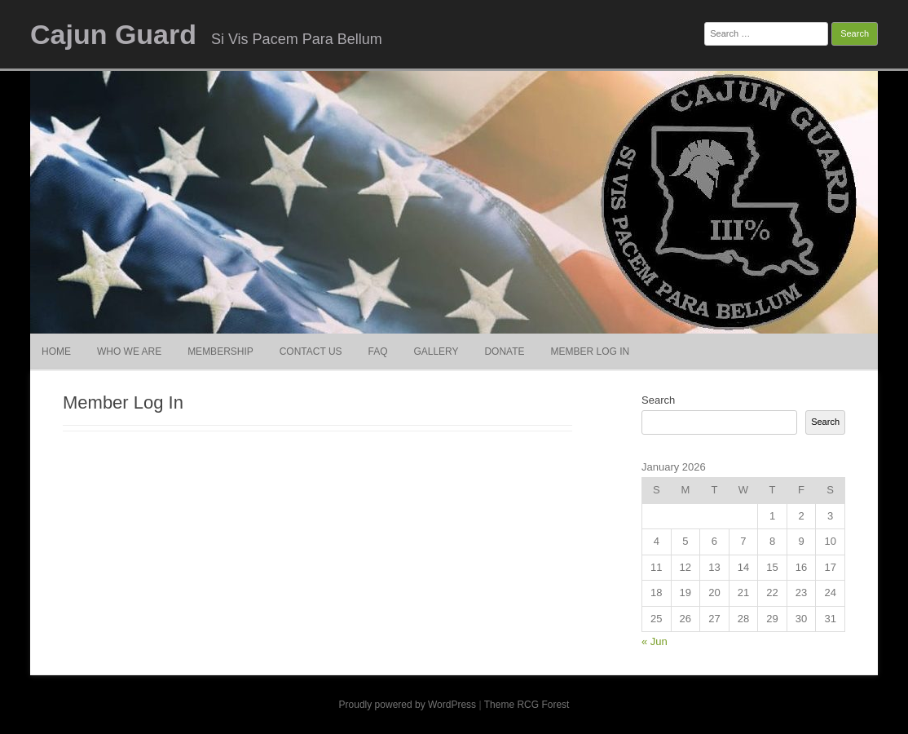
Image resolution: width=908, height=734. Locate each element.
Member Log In (589, 351)
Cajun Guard (113, 34)
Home (56, 351)
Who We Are (129, 351)
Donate (504, 351)
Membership (220, 351)
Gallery (435, 351)
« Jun (654, 641)
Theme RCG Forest (527, 704)
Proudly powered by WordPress (408, 704)
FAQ (378, 351)
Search (658, 400)
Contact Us (311, 351)
